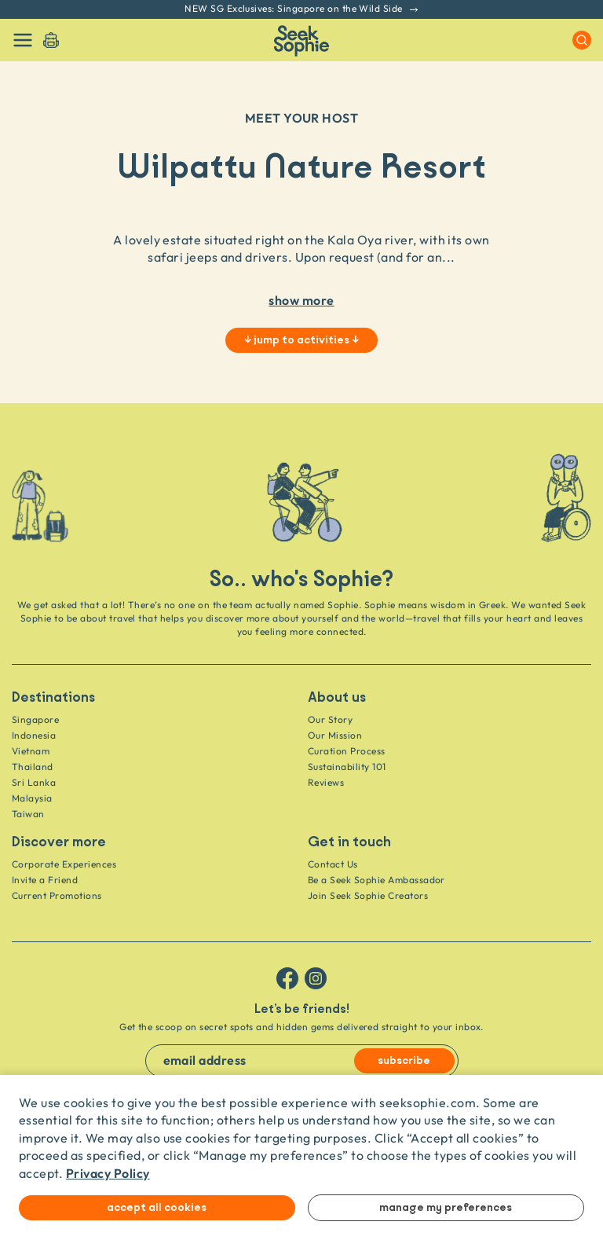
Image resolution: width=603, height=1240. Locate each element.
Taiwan (28, 814)
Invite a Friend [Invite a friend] (45, 880)
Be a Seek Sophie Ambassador (376, 880)
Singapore (35, 719)
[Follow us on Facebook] (287, 978)
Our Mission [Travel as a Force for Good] (335, 735)
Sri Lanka (34, 782)
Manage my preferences (445, 1208)
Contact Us (333, 864)
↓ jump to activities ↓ (301, 340)
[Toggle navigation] (23, 40)
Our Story (330, 719)
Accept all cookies (156, 1208)
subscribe (404, 1061)
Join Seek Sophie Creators (368, 895)
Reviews (326, 782)
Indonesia (34, 735)
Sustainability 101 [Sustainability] (347, 766)
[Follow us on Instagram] (316, 978)
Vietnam (30, 751)
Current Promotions (57, 895)
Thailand (32, 766)
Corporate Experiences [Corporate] (64, 864)
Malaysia (32, 798)
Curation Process (347, 751)
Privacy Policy (108, 1172)
